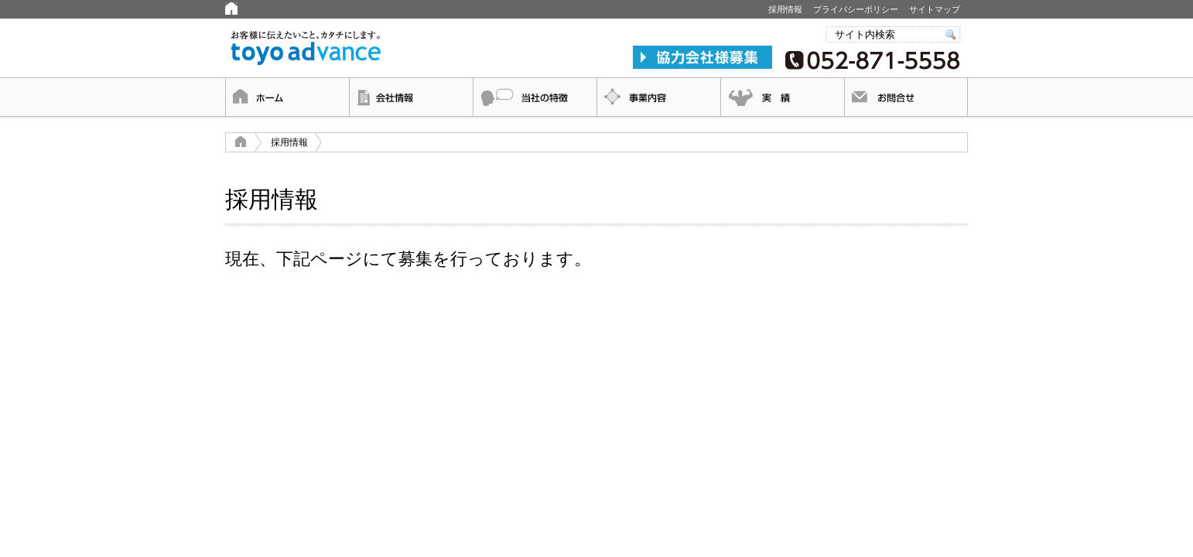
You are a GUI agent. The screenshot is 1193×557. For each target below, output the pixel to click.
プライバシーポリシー (855, 9)
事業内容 (658, 97)
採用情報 (785, 9)
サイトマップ (934, 9)
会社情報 (411, 97)
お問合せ (906, 97)
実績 (782, 97)
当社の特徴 (534, 97)
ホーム (287, 97)
